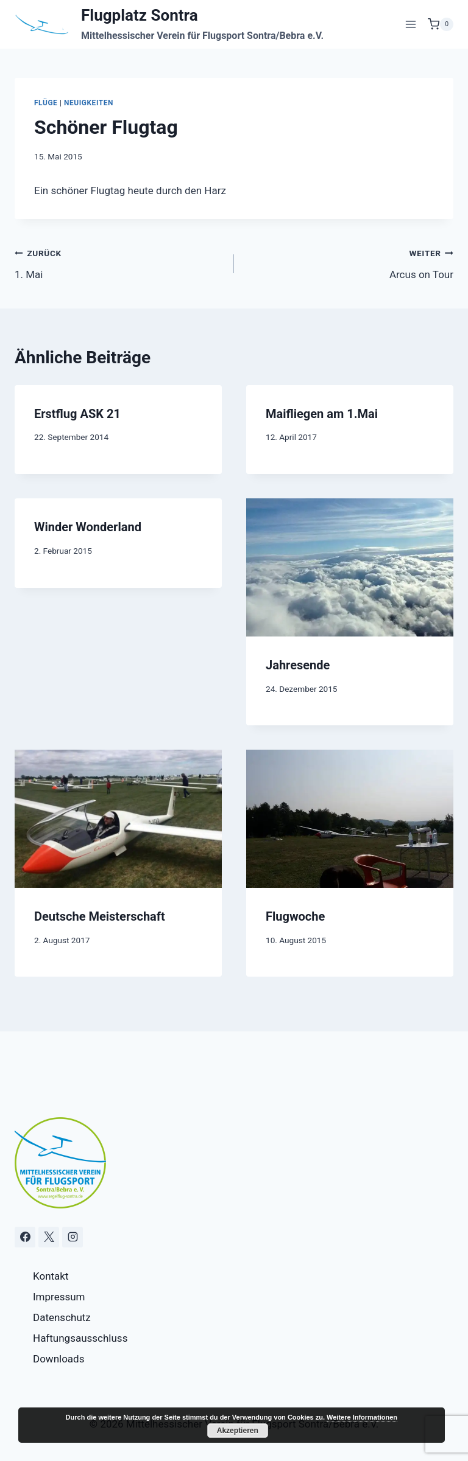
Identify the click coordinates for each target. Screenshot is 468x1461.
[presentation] (349, 567)
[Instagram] (72, 1237)
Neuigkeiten (88, 103)
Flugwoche (295, 916)
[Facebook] (25, 1237)
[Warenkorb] (440, 24)
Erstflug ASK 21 (77, 413)
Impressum (59, 1297)
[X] (48, 1237)
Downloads (58, 1359)
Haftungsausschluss (80, 1338)
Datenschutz (62, 1317)
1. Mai (119, 263)
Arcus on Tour (348, 263)
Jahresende (298, 665)
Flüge (45, 103)
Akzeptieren (237, 1430)
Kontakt (51, 1276)
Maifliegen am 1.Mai (322, 413)
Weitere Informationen (362, 1417)
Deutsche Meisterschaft (99, 916)
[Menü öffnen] (410, 24)
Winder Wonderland (87, 527)
